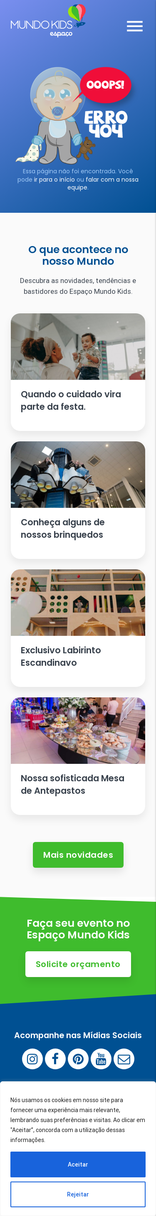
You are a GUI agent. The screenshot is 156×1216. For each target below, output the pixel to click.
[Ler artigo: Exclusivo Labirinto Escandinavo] (78, 628)
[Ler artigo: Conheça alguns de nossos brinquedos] (78, 500)
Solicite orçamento (78, 964)
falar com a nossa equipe (103, 183)
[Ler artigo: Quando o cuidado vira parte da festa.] (78, 372)
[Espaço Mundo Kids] (48, 31)
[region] (78, 1148)
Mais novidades (78, 855)
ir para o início (54, 179)
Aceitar (78, 1164)
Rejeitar (78, 1194)
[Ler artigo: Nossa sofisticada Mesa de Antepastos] (78, 756)
